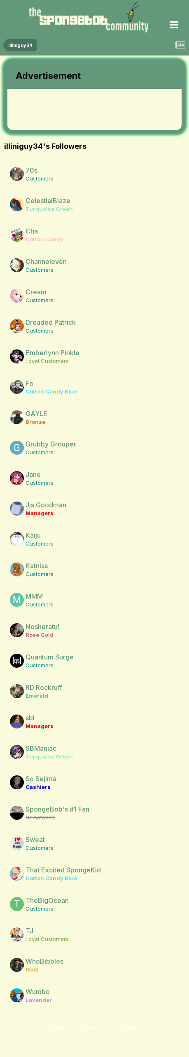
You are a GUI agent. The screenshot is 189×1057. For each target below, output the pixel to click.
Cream (36, 292)
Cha (32, 231)
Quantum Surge (50, 657)
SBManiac (41, 748)
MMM (34, 596)
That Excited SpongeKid (63, 870)
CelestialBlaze (48, 201)
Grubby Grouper (51, 444)
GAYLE (36, 413)
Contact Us (95, 1027)
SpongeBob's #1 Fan (57, 809)
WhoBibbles (44, 961)
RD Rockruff (44, 687)
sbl (30, 718)
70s (31, 170)
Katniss (37, 566)
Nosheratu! (42, 626)
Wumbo (38, 992)
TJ (29, 931)
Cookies (129, 1027)
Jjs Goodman (46, 505)
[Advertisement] (73, 109)
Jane (33, 474)
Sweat (35, 839)
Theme (61, 1027)
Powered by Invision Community (95, 1045)
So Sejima (41, 779)
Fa (29, 383)
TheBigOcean (47, 900)
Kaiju (33, 535)
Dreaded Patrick (51, 322)
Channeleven (46, 261)
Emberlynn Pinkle (52, 353)
